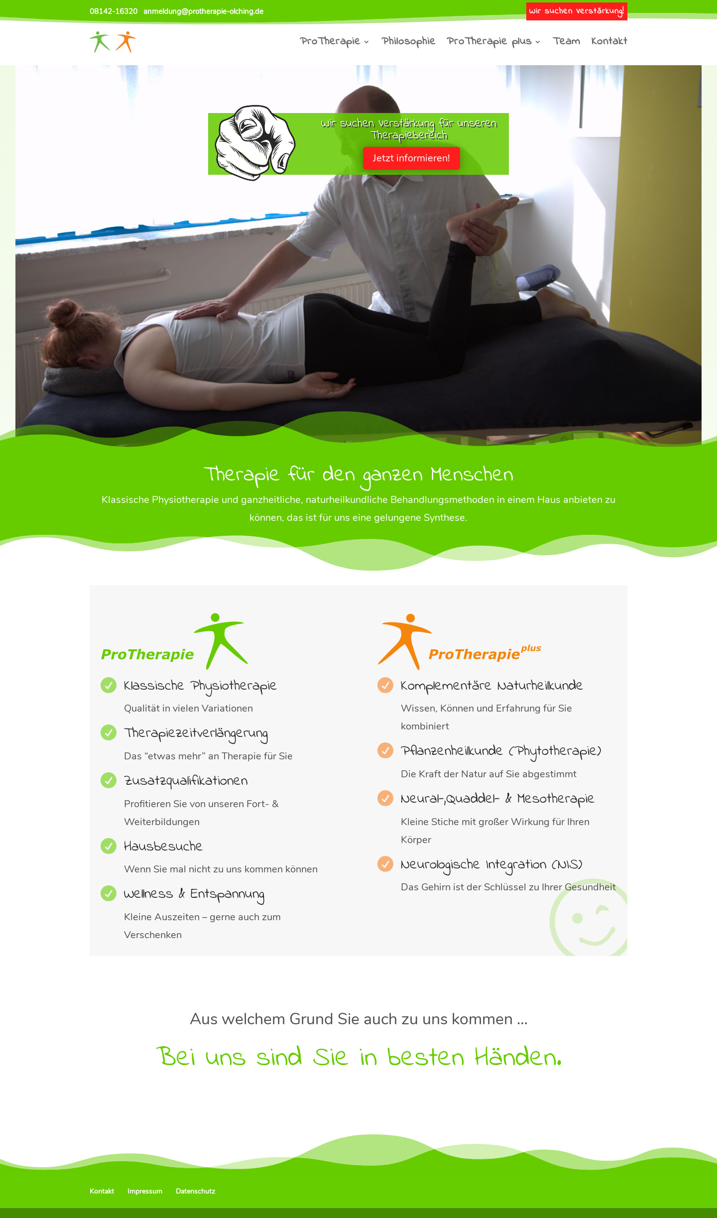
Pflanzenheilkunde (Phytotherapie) (501, 751)
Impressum (144, 1191)
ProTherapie (330, 42)
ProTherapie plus (489, 42)
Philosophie (408, 42)
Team (567, 42)
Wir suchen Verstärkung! (576, 11)
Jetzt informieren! (411, 158)
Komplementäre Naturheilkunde (492, 686)
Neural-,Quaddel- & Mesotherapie (498, 799)
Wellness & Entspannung (194, 894)
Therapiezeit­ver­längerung (196, 733)
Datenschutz (195, 1191)
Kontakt (609, 42)
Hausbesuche (163, 847)
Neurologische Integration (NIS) (491, 864)
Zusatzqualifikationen (185, 781)
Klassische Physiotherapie (200, 686)
